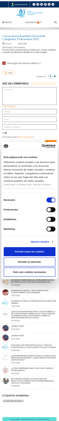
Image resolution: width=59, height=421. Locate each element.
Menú (7, 22)
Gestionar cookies (43, 419)
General (7, 44)
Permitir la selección (29, 262)
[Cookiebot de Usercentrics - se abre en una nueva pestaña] (42, 146)
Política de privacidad (25, 137)
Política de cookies (27, 419)
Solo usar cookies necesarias (29, 272)
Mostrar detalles (40, 241)
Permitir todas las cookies (29, 251)
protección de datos (13, 401)
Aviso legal (15, 419)
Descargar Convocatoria (13, 47)
